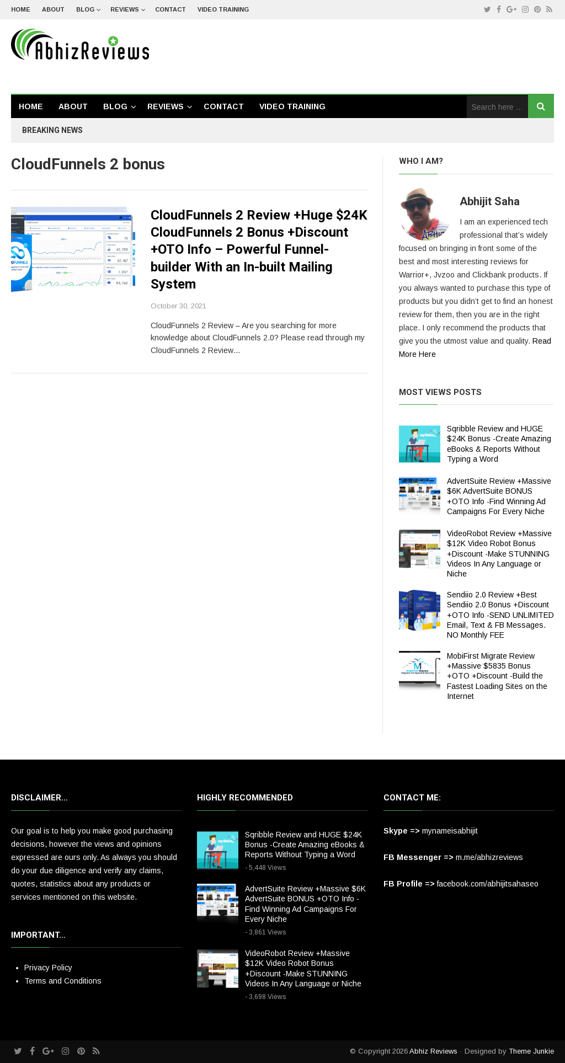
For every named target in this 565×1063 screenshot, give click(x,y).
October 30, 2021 (178, 306)
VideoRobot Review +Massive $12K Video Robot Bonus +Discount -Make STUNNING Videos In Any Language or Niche (499, 553)
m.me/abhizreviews (489, 857)
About (53, 9)
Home (20, 9)
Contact (170, 9)
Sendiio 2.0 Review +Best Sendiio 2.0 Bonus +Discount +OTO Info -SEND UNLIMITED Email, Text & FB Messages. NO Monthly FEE (500, 614)
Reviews (124, 9)
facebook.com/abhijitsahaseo (488, 883)
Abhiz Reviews (433, 1051)
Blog (85, 9)
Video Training (223, 9)
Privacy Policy (48, 967)
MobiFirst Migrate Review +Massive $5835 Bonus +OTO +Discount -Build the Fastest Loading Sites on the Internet (497, 676)
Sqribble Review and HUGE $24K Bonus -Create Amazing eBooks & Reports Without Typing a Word (305, 844)
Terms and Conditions (63, 980)
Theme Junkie (531, 1051)
